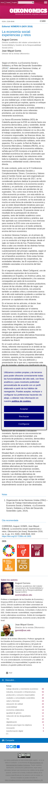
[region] (24, 398)
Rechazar (24, 416)
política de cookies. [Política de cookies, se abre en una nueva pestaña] (21, 401)
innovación (10, 728)
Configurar (24, 424)
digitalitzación (11, 722)
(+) (7, 734)
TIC (7, 719)
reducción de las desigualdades (18, 716)
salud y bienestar (13, 701)
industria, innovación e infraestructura (21, 692)
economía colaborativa (15, 710)
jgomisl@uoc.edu (22, 630)
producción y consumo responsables (20, 695)
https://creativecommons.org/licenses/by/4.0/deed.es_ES (24, 780)
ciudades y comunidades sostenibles (20, 698)
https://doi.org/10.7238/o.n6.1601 (16, 536)
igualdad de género (13, 713)
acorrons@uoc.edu (23, 595)
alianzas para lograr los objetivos (19, 725)
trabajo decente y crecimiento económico (22, 689)
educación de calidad (14, 704)
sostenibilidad (11, 707)
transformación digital (14, 731)
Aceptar (24, 409)
